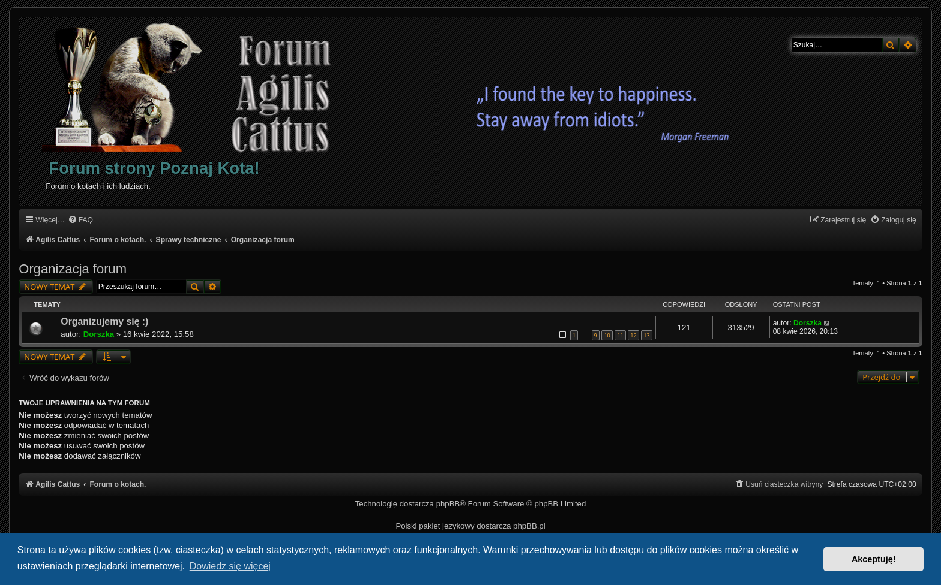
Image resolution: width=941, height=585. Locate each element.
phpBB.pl (529, 525)
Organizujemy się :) (104, 321)
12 (633, 335)
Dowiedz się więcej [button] (230, 566)
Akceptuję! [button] (874, 559)
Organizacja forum (73, 268)
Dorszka (98, 334)
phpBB (448, 503)
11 (620, 335)
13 (646, 335)
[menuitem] (80, 220)
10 (607, 335)
